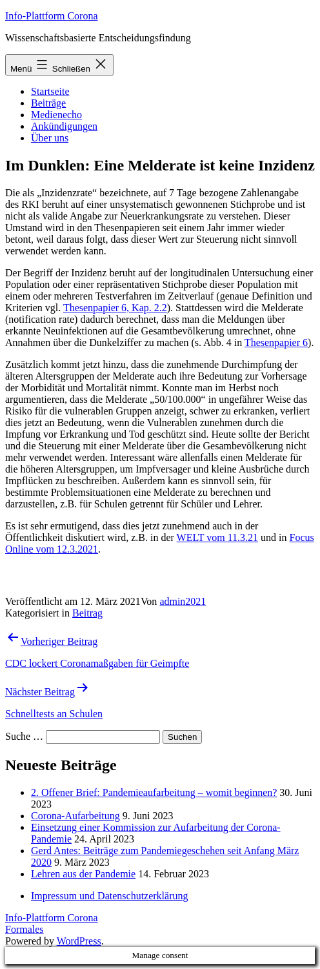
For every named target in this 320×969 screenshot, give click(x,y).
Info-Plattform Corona (51, 15)
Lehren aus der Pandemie (83, 873)
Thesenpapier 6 (276, 342)
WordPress (79, 940)
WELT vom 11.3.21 (218, 537)
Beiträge (48, 102)
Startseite (50, 91)
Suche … (24, 736)
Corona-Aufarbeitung (75, 815)
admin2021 (182, 601)
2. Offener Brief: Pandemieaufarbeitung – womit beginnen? (154, 792)
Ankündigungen (64, 126)
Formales (24, 929)
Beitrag (87, 612)
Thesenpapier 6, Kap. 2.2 (115, 307)
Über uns (49, 137)
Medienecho (56, 114)
